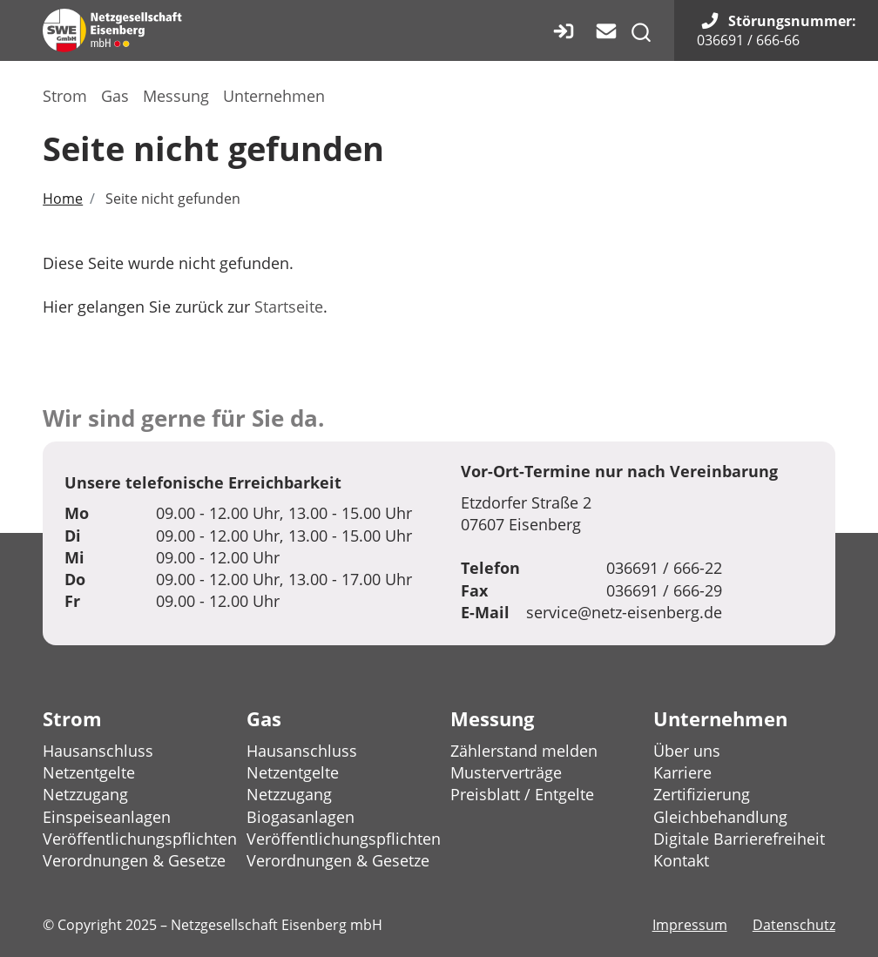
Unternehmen (274, 95)
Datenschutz (794, 924)
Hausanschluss (98, 750)
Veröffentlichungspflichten (140, 838)
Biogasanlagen (301, 816)
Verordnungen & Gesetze (134, 860)
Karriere (682, 772)
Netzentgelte (89, 772)
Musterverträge (506, 772)
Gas (115, 95)
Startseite (288, 306)
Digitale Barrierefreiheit (739, 838)
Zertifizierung (701, 794)
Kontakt (681, 860)
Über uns (686, 750)
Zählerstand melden (524, 750)
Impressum (689, 924)
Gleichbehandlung (720, 816)
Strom (65, 95)
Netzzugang (85, 794)
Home (63, 198)
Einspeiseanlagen (107, 816)
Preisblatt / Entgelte (522, 794)
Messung (176, 95)
